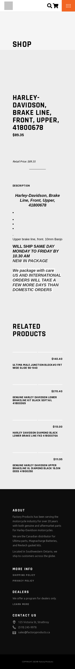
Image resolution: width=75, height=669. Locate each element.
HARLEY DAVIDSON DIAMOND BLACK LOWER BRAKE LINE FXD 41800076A (35, 434)
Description (21, 185)
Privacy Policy (23, 581)
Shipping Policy (24, 575)
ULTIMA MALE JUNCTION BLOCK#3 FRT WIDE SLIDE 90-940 (37, 366)
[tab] (21, 185)
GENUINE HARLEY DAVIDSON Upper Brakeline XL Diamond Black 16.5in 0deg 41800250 (36, 468)
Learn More (21, 604)
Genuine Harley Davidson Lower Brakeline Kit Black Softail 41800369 (35, 400)
